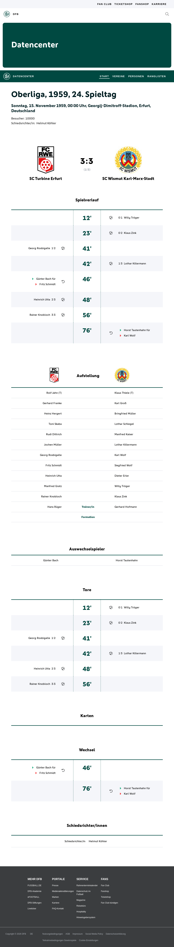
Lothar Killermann (135, 263)
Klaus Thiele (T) (124, 393)
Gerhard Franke (52, 403)
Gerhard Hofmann (126, 507)
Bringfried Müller (125, 413)
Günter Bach (43, 278)
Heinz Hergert (53, 413)
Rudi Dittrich (54, 434)
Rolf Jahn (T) (54, 393)
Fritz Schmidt (47, 284)
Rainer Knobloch (40, 315)
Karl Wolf (129, 335)
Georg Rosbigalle (39, 248)
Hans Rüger (54, 507)
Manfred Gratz (53, 486)
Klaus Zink (130, 233)
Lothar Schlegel (124, 424)
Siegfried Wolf (123, 465)
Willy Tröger (131, 217)
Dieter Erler (122, 475)
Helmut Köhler (46, 123)
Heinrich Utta (42, 299)
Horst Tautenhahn (135, 330)
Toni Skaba (55, 424)
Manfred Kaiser (124, 434)
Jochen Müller (53, 444)
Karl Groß (120, 403)
